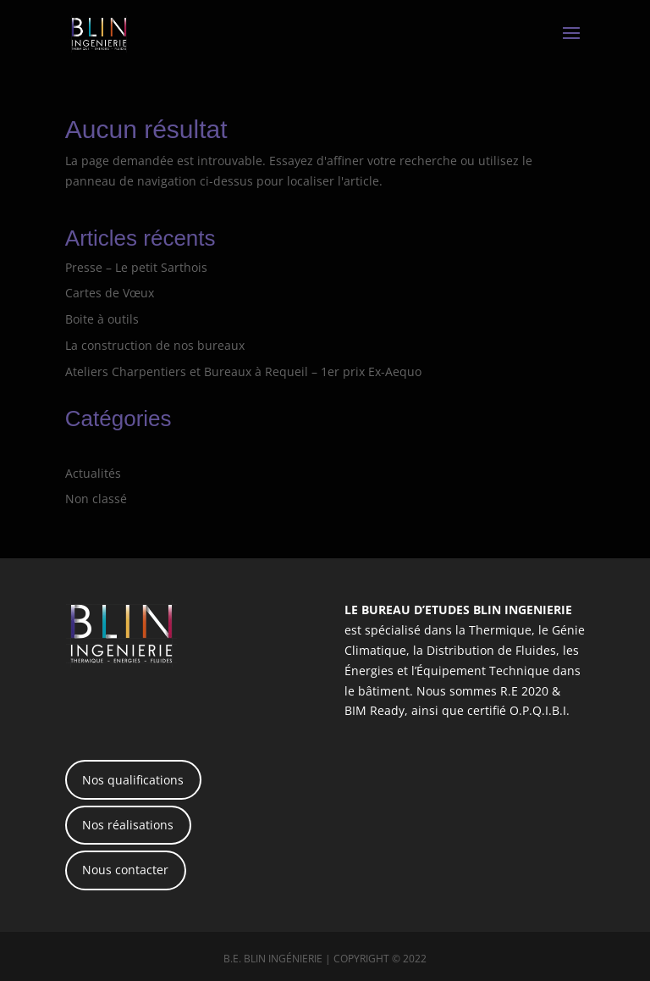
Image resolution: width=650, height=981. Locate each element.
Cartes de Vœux (109, 293)
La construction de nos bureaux (155, 345)
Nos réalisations (128, 825)
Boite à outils (102, 319)
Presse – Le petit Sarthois (136, 267)
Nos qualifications (133, 780)
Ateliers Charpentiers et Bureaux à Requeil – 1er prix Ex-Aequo (243, 371)
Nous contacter (125, 870)
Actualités (93, 473)
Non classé (96, 498)
